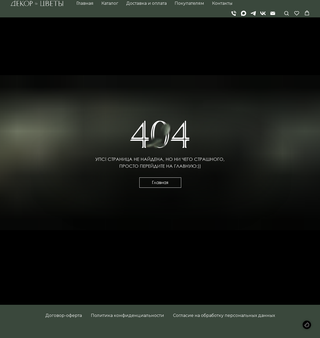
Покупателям (189, 3)
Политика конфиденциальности (127, 315)
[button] (286, 13)
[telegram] (253, 13)
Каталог (109, 3)
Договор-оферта (63, 315)
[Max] (243, 13)
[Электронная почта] (272, 13)
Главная (84, 3)
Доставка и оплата (146, 3)
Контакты (222, 3)
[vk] (263, 13)
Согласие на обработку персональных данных (224, 315)
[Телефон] (233, 13)
